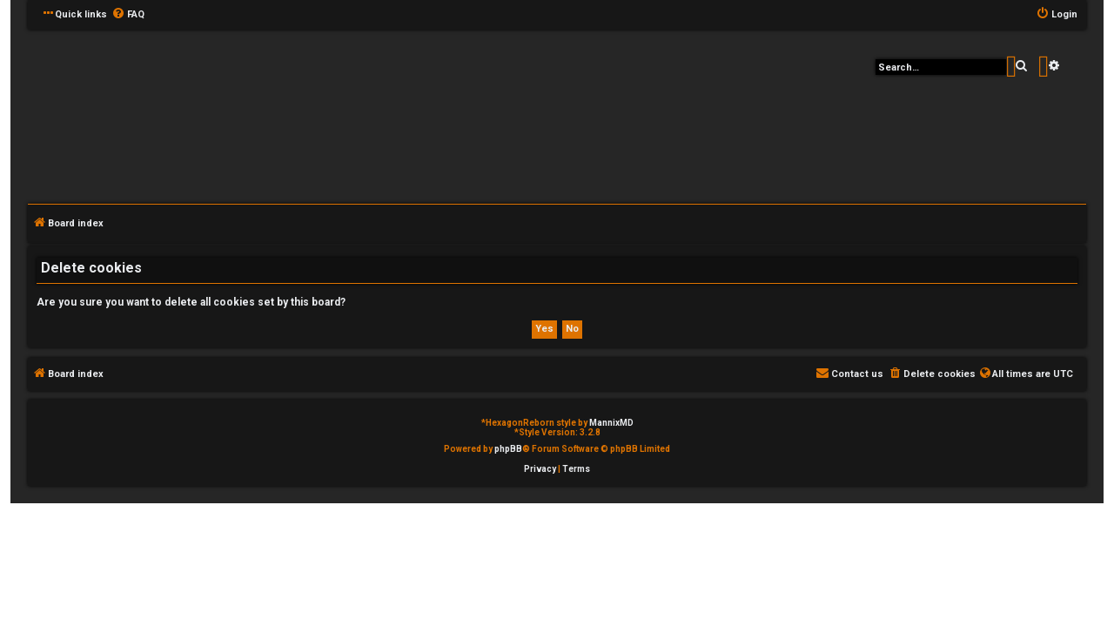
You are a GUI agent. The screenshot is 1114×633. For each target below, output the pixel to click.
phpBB (508, 449)
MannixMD (611, 423)
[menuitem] (127, 14)
